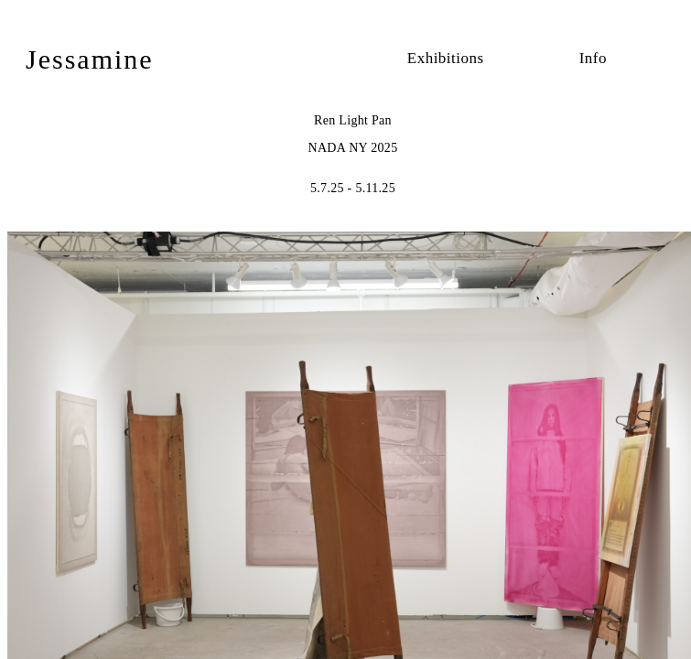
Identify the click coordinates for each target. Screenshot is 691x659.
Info (593, 58)
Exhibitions (445, 58)
